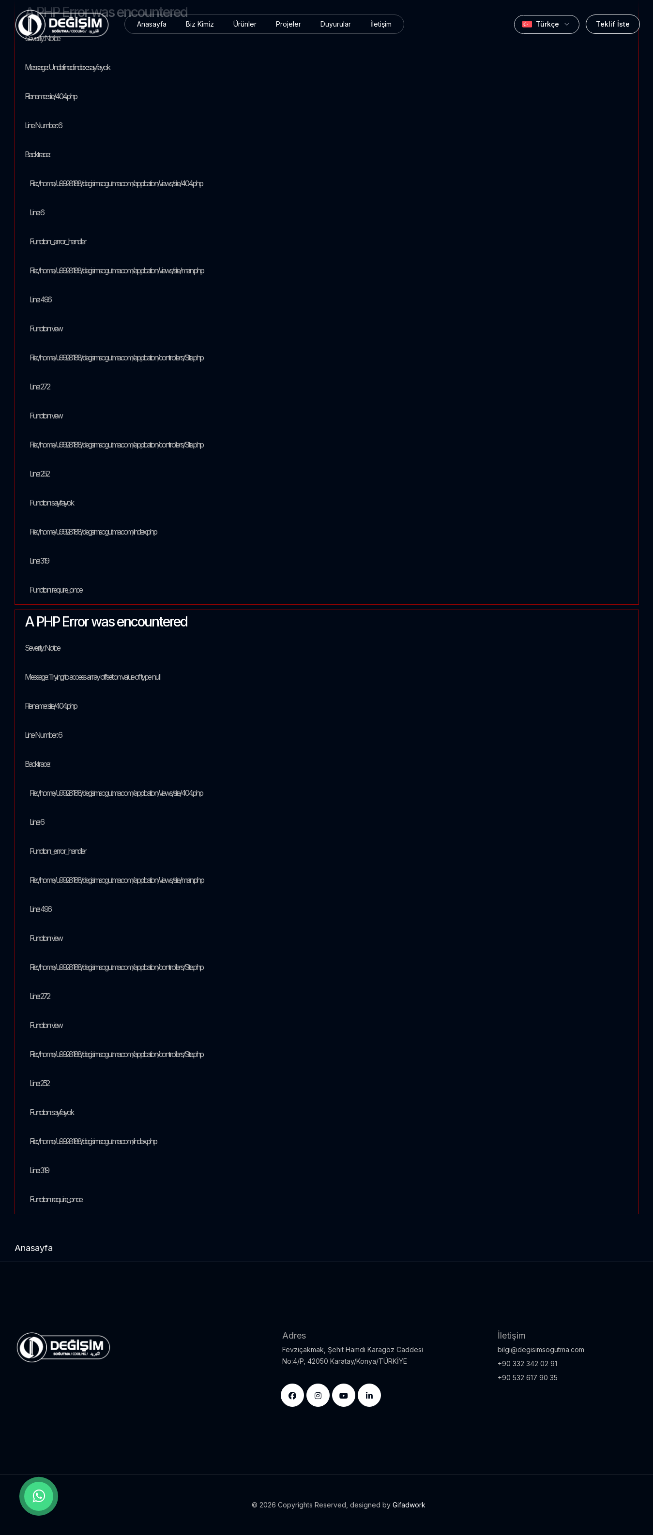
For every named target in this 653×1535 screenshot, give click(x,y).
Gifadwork (409, 1505)
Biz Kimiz (200, 24)
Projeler (288, 24)
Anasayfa (152, 24)
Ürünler (245, 24)
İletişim (381, 24)
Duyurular (335, 24)
